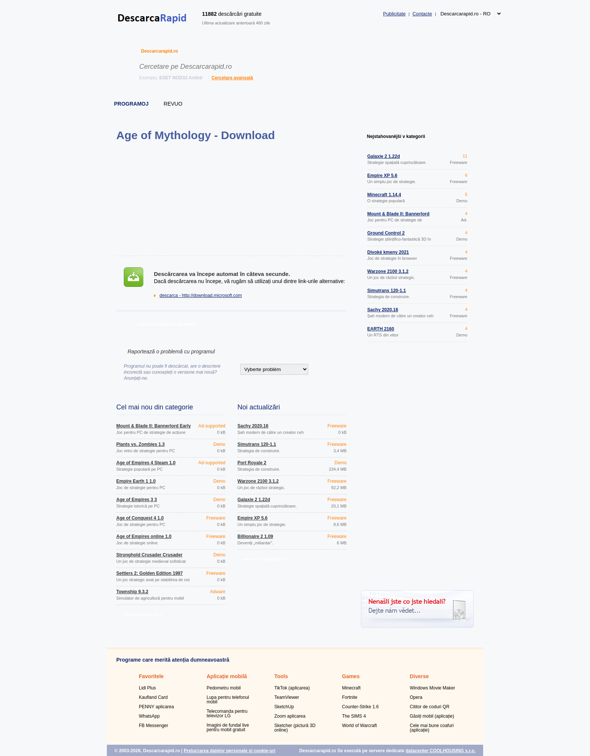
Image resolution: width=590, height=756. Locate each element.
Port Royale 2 (251, 462)
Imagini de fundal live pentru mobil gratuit (228, 727)
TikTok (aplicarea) (292, 688)
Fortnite (349, 697)
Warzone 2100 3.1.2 (258, 481)
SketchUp (284, 706)
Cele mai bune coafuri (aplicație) (432, 728)
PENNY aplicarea (156, 706)
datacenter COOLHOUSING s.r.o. (441, 750)
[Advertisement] (231, 198)
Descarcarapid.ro (159, 51)
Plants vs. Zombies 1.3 (140, 444)
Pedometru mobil (224, 688)
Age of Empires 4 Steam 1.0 (145, 462)
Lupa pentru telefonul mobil (228, 699)
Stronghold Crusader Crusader (149, 555)
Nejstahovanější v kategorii (396, 136)
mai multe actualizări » (264, 559)
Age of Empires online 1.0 (144, 536)
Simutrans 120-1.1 (256, 444)
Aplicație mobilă (227, 676)
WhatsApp (149, 716)
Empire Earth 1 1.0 (136, 481)
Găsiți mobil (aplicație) (432, 716)
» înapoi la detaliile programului (165, 324)
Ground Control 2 (385, 233)
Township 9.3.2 (132, 591)
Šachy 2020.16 (252, 426)
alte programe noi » (143, 614)
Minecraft (351, 688)
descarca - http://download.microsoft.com (201, 295)
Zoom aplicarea (290, 716)
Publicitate (394, 14)
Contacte (422, 14)
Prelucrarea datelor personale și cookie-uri (229, 750)
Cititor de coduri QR (429, 706)
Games (351, 676)
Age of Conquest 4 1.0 (140, 518)
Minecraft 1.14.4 (384, 194)
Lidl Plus (147, 688)
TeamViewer (286, 697)
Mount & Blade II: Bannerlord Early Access (153, 428)
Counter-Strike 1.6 (360, 706)
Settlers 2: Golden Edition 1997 (149, 573)
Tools (281, 676)
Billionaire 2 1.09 (255, 536)
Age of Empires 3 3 (136, 499)
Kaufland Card (153, 697)
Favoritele (151, 676)
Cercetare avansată (232, 77)
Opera (416, 697)
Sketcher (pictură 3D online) (294, 728)
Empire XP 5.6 (252, 518)
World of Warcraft (359, 725)
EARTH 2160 (380, 329)
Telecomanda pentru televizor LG (227, 713)
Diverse (419, 676)
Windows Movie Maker (432, 688)
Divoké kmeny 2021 (388, 252)
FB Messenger (153, 725)
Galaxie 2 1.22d (253, 499)
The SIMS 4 (354, 716)
